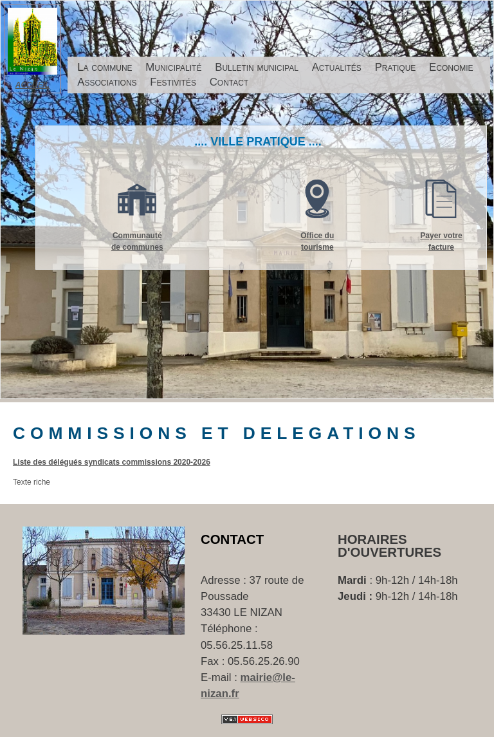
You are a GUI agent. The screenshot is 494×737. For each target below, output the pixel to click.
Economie (451, 67)
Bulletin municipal (256, 67)
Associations (106, 82)
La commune (104, 67)
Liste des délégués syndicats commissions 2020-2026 (111, 462)
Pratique (395, 67)
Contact (229, 82)
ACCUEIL (32, 84)
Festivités (173, 82)
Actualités (336, 67)
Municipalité (173, 67)
